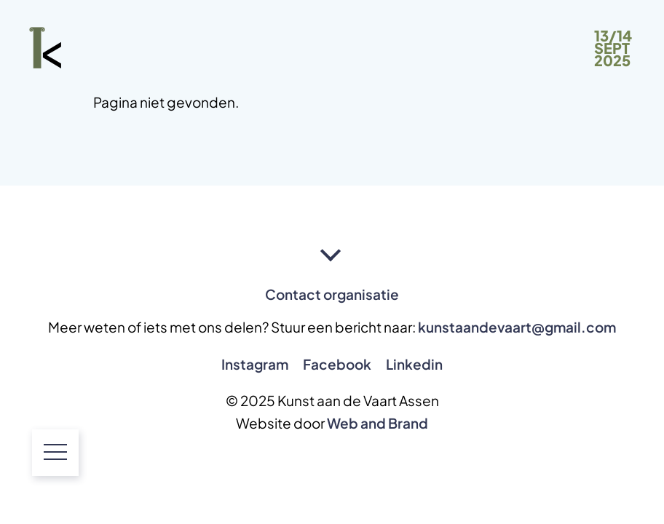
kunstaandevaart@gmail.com (517, 327)
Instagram (254, 364)
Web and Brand (377, 423)
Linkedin (414, 364)
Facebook (337, 364)
